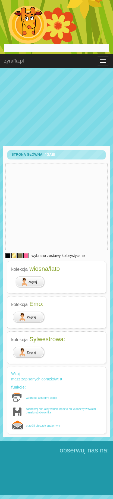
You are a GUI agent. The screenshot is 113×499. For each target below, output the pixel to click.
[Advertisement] (56, 107)
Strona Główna (26, 154)
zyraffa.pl (14, 61)
